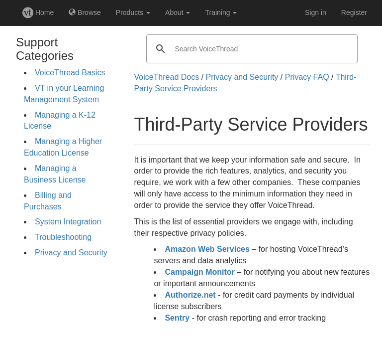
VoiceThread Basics (70, 72)
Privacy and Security (71, 252)
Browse (85, 12)
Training (221, 12)
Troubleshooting (63, 237)
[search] (250, 49)
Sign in (315, 12)
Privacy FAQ (307, 77)
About (177, 12)
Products (133, 12)
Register (354, 12)
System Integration (68, 221)
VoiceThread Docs (166, 77)
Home (38, 12)
